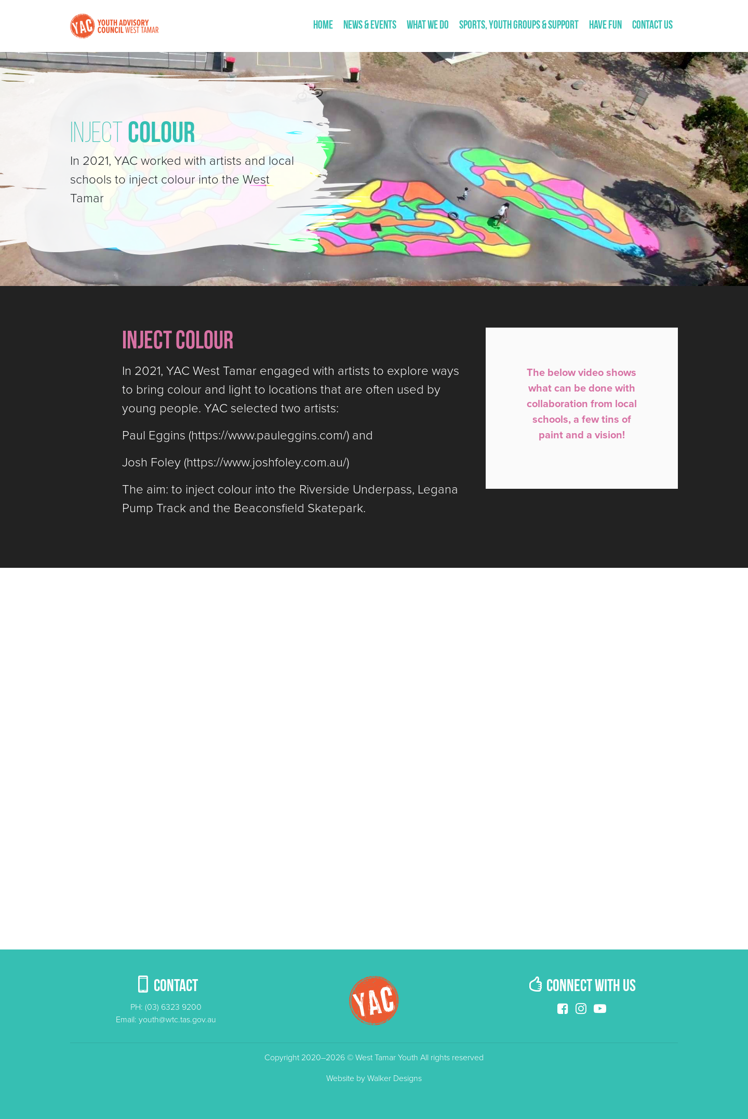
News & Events (369, 26)
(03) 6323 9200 (173, 1007)
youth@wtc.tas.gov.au (177, 1019)
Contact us (652, 26)
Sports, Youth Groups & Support (519, 26)
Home (323, 26)
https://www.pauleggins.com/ (268, 435)
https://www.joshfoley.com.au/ (266, 462)
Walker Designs (394, 1078)
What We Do (428, 26)
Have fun (605, 26)
